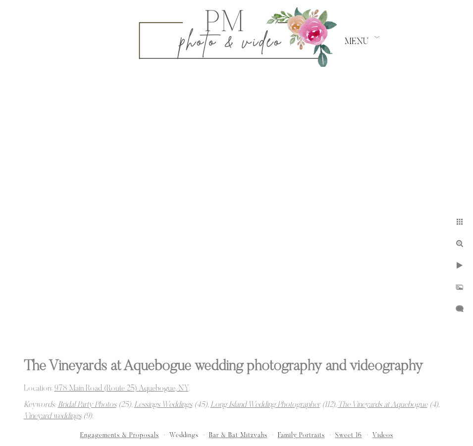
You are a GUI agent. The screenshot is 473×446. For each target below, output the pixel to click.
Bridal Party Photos (87, 405)
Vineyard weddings (52, 416)
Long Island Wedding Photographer (265, 405)
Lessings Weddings (163, 405)
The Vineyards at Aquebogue (382, 405)
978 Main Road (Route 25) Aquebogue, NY (121, 389)
